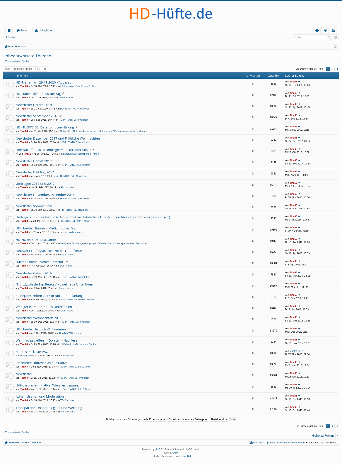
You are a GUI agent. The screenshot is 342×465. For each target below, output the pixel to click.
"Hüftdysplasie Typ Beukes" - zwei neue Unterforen (54, 284)
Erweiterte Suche (335, 37)
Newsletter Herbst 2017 (34, 161)
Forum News (66, 97)
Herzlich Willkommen (71, 232)
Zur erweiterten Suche (17, 61)
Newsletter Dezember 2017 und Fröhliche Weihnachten (58, 138)
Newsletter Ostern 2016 (34, 273)
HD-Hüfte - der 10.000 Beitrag (38, 94)
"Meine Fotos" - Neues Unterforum (42, 262)
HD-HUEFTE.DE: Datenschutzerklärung (45, 127)
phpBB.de (187, 456)
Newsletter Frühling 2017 (35, 172)
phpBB (158, 449)
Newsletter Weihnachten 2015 (39, 318)
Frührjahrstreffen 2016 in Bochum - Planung (49, 296)
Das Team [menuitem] (258, 442)
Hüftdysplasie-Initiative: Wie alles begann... (48, 385)
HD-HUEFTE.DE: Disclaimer (36, 240)
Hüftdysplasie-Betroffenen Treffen (78, 86)
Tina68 (24, 86)
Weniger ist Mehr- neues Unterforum (44, 307)
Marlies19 (25, 355)
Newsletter (24, 374)
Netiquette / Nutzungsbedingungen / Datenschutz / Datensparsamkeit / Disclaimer (103, 131)
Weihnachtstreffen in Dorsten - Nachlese (46, 340)
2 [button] (332, 69)
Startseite (23, 30)
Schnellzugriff (9, 31)
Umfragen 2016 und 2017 (35, 183)
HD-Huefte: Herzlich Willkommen (41, 329)
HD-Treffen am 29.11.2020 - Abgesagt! (45, 82)
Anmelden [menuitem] (326, 31)
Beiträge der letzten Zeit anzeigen (136, 419)
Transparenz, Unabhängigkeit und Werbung (49, 408)
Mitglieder (66, 30)
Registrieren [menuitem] (334, 31)
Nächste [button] (337, 69)
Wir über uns (67, 400)
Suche (11, 37)
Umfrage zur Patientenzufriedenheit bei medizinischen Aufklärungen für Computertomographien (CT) (93, 217)
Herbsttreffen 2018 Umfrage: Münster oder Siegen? (55, 150)
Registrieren (47, 37)
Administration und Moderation (40, 396)
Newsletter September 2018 (37, 116)
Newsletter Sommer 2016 (35, 206)
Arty (175, 452)
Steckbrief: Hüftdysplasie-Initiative (41, 363)
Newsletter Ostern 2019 (34, 105)
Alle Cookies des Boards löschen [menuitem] (287, 442)
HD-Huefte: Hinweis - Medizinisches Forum (48, 228)
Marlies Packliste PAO (32, 352)
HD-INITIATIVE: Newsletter (74, 108)
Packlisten (68, 355)
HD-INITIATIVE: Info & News (75, 221)
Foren (44, 30)
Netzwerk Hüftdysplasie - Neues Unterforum (49, 251)
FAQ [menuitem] (318, 31)
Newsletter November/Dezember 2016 (45, 195)
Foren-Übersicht (17, 46)
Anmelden (27, 37)
